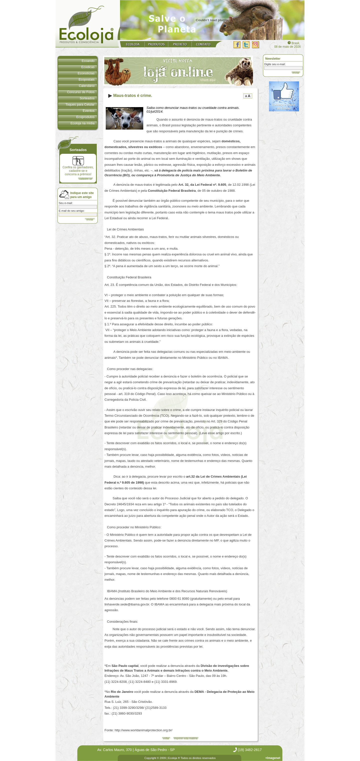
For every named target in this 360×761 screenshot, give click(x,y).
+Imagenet (272, 758)
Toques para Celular (80, 104)
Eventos (88, 111)
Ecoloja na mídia (82, 123)
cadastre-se (85, 179)
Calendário (86, 86)
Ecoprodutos (85, 117)
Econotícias (86, 73)
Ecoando (88, 61)
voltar (166, 738)
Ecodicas (87, 67)
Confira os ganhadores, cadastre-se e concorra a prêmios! (78, 166)
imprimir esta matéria (186, 738)
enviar (295, 72)
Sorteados (87, 98)
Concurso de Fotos (80, 92)
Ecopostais (86, 79)
